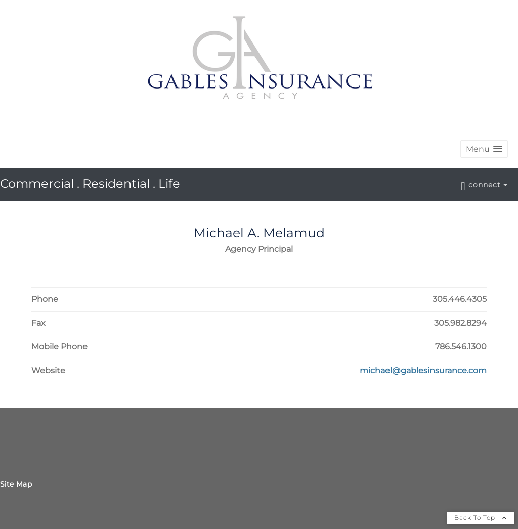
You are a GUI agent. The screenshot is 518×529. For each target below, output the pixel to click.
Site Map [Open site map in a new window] (16, 484)
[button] (484, 149)
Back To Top (480, 517)
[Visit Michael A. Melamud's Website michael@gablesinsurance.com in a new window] (423, 371)
